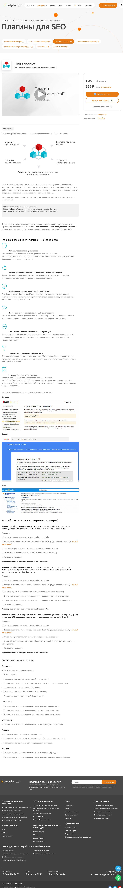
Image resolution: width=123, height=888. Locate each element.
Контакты (88, 5)
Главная (5, 21)
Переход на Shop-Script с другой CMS (14, 817)
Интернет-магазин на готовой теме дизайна (17, 807)
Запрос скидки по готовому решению (78, 837)
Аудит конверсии (7, 850)
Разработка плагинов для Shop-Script (14, 860)
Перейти (101, 118)
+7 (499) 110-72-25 (33, 874)
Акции (68, 5)
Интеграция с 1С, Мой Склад (11, 820)
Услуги (30, 5)
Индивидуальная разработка (11, 811)
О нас (61, 5)
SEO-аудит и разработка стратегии (45, 805)
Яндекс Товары (38, 838)
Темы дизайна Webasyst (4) (39, 41)
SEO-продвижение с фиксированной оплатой (46, 809)
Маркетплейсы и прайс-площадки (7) (18, 46)
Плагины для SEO (38, 21)
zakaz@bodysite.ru (113, 871)
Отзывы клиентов (71, 815)
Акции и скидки (70, 834)
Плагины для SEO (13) (63, 41)
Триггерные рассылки (41, 850)
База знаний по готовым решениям (106, 808)
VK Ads (35, 835)
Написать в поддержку (101, 818)
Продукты (42, 5)
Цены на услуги (70, 830)
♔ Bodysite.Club (70, 827)
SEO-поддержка (38, 816)
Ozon (3, 829)
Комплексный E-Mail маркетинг (44, 854)
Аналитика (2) (43, 46)
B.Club (77, 5)
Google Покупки (38, 841)
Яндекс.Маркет (7, 836)
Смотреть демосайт (101, 107)
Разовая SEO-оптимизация (42, 820)
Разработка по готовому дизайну (13, 814)
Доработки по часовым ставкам (12, 857)
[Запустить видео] (40, 95)
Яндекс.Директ (38, 832)
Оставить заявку (108, 5)
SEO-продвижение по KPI (42, 813)
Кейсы (52, 5)
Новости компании (71, 812)
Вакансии (68, 818)
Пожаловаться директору (102, 815)
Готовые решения (20, 21)
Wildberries (5, 833)
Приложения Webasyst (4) (13, 41)
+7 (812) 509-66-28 (56, 874)
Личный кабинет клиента (102, 812)
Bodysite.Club (107, 87)
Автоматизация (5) (60, 46)
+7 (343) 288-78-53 (10, 874)
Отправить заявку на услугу (103, 805)
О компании (69, 805)
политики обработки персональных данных (99, 787)
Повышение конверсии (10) (88, 41)
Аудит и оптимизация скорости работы (15, 854)
